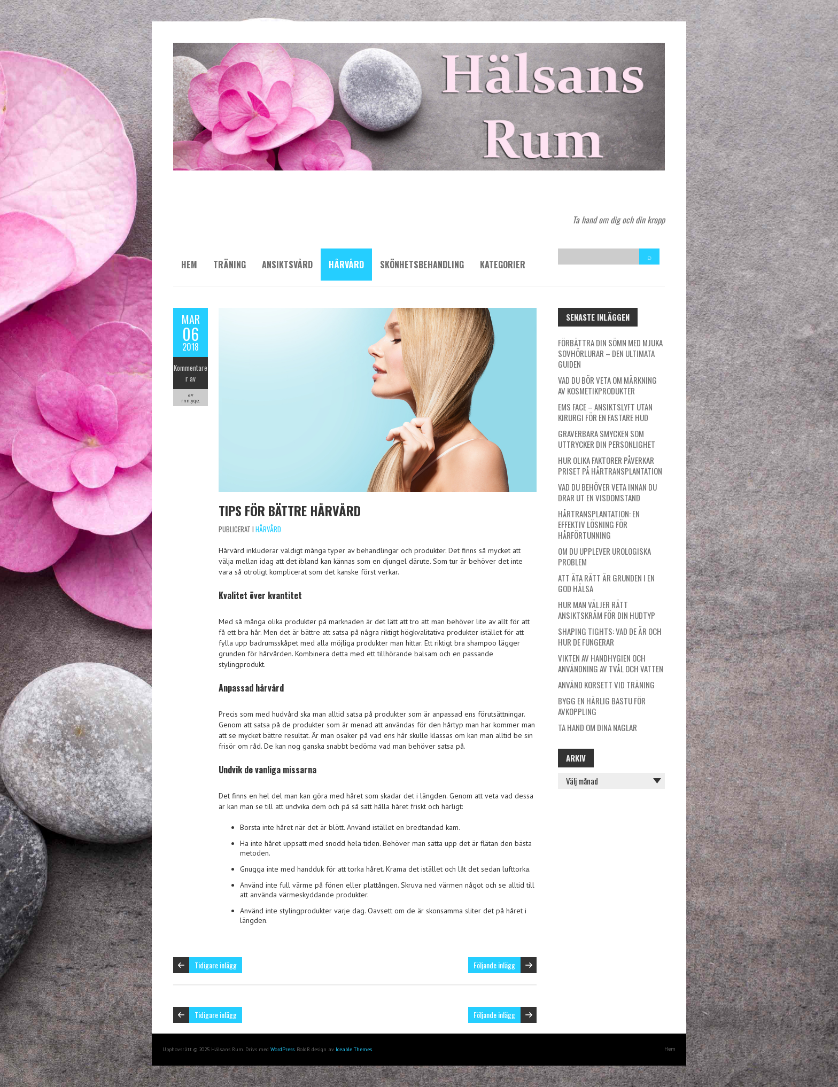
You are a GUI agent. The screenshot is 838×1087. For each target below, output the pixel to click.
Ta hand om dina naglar (597, 727)
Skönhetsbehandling (422, 264)
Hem (189, 264)
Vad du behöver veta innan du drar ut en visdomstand (607, 492)
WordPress (282, 1049)
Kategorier (502, 264)
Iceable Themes (354, 1049)
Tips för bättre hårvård (290, 510)
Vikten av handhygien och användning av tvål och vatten (610, 663)
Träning (229, 264)
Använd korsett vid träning (606, 684)
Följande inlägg (494, 964)
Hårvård (346, 264)
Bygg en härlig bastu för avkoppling (602, 706)
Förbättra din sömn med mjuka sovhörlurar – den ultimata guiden (610, 353)
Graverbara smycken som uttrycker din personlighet (606, 439)
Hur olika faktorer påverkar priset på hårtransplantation (610, 465)
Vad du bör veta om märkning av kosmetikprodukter (607, 385)
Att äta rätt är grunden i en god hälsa (606, 583)
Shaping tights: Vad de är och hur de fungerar (610, 636)
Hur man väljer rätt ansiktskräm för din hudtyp (606, 610)
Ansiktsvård (287, 264)
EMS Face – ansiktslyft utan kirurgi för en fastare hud (605, 412)
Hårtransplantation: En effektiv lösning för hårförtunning (599, 524)
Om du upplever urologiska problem (604, 556)
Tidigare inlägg (216, 964)
